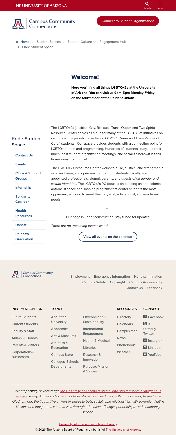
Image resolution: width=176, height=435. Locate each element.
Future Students (24, 317)
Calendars (125, 324)
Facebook (155, 317)
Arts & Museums (63, 336)
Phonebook (126, 345)
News (121, 338)
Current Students (25, 324)
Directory (124, 317)
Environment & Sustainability (94, 319)
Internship (23, 187)
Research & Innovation (92, 357)
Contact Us (24, 155)
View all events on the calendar (107, 237)
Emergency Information (112, 276)
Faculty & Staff (23, 331)
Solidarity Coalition (22, 199)
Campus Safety (94, 282)
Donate (21, 225)
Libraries (89, 348)
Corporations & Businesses (23, 354)
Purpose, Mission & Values (96, 369)
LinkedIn (154, 348)
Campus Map (127, 331)
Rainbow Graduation (24, 236)
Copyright (117, 282)
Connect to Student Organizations (128, 21)
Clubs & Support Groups (28, 176)
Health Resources (23, 213)
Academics (59, 329)
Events (20, 164)
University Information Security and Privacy (88, 424)
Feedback (154, 288)
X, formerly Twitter (149, 329)
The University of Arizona (123, 429)
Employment (80, 276)
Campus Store (62, 355)
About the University (58, 319)
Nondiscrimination (148, 276)
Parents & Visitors (25, 345)
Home (25, 42)
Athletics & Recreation (59, 345)
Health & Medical (96, 341)
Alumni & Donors (25, 338)
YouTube (154, 355)
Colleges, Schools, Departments (65, 364)
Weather (123, 352)
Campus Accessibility (145, 282)
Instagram (155, 341)
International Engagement (93, 331)
